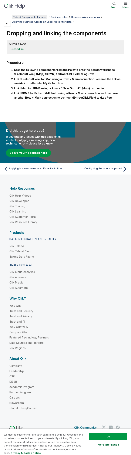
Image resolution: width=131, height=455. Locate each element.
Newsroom (16, 402)
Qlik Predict (16, 282)
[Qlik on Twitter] (104, 427)
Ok (108, 436)
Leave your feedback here (28, 152)
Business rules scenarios (85, 17)
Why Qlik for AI (18, 326)
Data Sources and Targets (26, 342)
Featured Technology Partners (29, 337)
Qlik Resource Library (23, 222)
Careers (14, 397)
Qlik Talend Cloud (20, 251)
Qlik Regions (17, 348)
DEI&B (13, 381)
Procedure (17, 49)
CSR (12, 376)
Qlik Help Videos (20, 195)
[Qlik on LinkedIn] (111, 427)
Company (15, 365)
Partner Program (20, 392)
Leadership (16, 371)
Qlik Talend (16, 246)
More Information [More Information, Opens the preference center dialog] (108, 444)
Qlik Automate (18, 287)
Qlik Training (17, 206)
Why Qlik (15, 305)
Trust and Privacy (20, 316)
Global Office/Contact (23, 408)
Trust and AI (17, 321)
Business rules (59, 17)
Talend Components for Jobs (29, 17)
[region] (65, 442)
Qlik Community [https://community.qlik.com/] (85, 427)
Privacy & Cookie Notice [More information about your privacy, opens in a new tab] (26, 452)
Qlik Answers (17, 277)
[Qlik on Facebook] (118, 427)
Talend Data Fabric (21, 256)
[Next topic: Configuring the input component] (97, 169)
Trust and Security (21, 311)
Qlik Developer (19, 200)
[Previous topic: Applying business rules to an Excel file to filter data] (33, 169)
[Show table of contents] (7, 17)
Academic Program (21, 387)
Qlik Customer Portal (22, 216)
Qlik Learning (17, 211)
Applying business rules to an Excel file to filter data (41, 21)
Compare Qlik (18, 332)
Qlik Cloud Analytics (22, 271)
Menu (126, 7)
